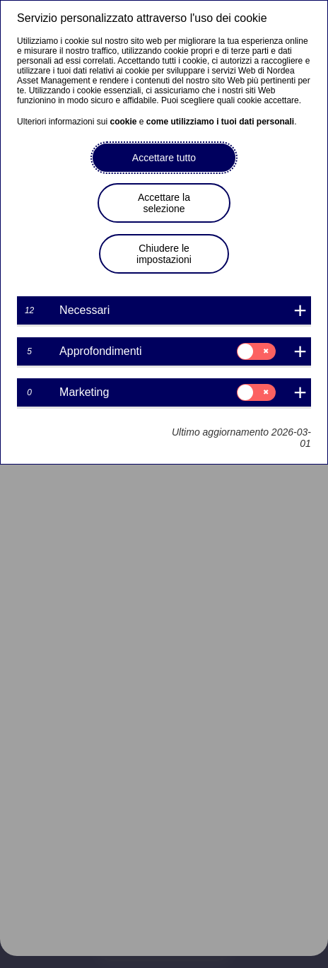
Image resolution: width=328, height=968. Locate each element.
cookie (123, 122)
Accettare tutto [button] (164, 157)
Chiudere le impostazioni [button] (164, 254)
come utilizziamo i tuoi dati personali (220, 122)
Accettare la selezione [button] (164, 203)
